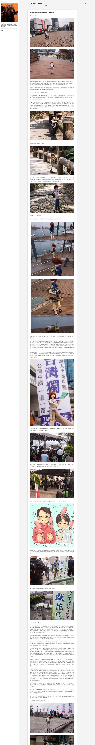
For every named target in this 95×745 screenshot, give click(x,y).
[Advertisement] (82, 29)
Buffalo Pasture (36, 3)
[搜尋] (85, 4)
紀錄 (46, 5)
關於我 (55, 5)
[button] (73, 12)
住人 (50, 5)
